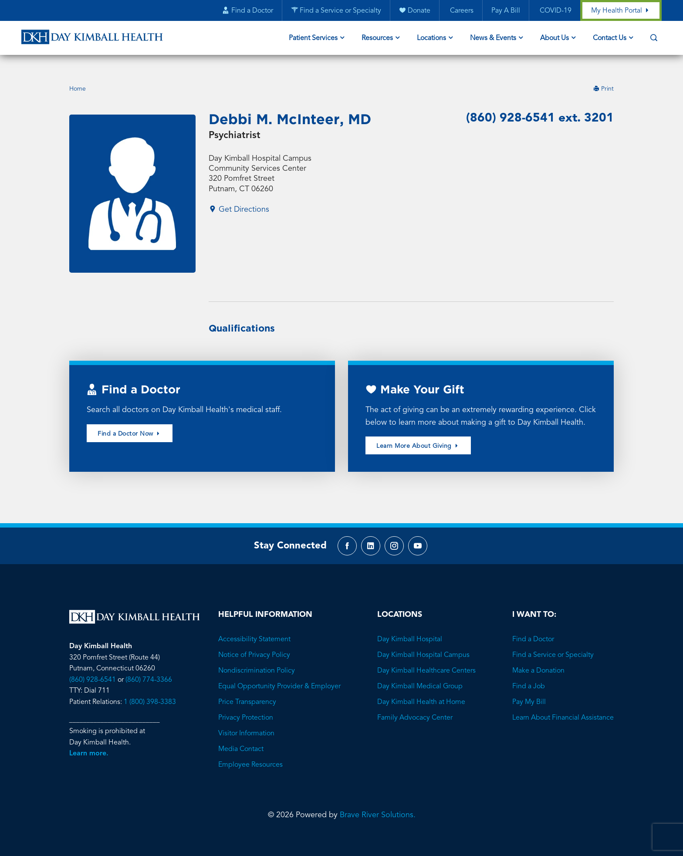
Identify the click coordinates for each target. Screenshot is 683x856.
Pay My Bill (529, 690)
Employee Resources (250, 753)
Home (77, 77)
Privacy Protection (245, 706)
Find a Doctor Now (130, 422)
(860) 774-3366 (148, 668)
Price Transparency (247, 690)
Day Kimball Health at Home (421, 690)
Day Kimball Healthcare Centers (426, 659)
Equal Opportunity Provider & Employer (279, 675)
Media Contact (241, 737)
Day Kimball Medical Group (420, 675)
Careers (460, 10)
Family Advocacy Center (415, 706)
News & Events (493, 38)
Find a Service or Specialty (553, 643)
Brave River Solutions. (378, 804)
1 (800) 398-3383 (150, 690)
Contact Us (609, 38)
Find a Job (528, 675)
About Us (554, 38)
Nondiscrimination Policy (256, 659)
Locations (431, 38)
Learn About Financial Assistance (563, 706)
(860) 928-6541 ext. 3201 (540, 107)
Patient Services (313, 38)
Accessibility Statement (254, 628)
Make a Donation (538, 659)
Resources (377, 38)
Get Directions (239, 198)
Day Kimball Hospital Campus (423, 643)
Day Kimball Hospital (409, 628)
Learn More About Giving (418, 435)
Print (603, 77)
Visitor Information (246, 722)
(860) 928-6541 (92, 668)
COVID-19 (554, 10)
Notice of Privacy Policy (254, 643)
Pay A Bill (505, 10)
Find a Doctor (533, 628)
